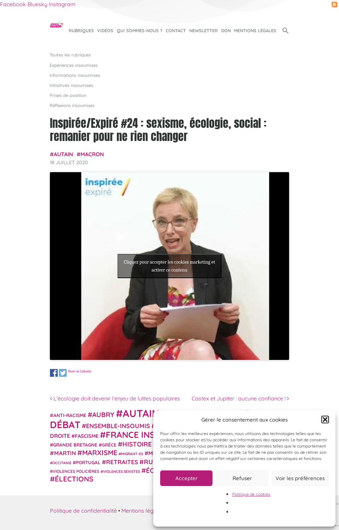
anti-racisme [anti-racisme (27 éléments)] (69, 415)
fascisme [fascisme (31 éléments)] (86, 436)
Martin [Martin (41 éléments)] (65, 453)
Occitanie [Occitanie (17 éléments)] (61, 462)
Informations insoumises (75, 75)
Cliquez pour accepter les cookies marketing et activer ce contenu (169, 266)
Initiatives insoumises (71, 85)
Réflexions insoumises (72, 105)
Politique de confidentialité (83, 510)
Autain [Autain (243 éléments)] (141, 413)
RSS (334, 4)
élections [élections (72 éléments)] (74, 478)
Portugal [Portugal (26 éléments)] (88, 462)
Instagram (62, 4)
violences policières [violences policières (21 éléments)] (76, 471)
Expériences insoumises (74, 65)
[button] (325, 419)
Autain (63, 154)
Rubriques (81, 30)
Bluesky (37, 4)
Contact (176, 30)
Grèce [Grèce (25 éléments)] (109, 445)
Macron (92, 154)
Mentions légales (255, 30)
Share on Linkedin (80, 371)
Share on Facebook (54, 373)
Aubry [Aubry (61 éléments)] (103, 414)
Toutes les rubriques (70, 55)
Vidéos (105, 30)
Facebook (13, 4)
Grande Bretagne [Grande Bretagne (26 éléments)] (75, 445)
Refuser (242, 478)
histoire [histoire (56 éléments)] (137, 444)
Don (226, 30)
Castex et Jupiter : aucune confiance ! (240, 398)
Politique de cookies (251, 494)
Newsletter (203, 30)
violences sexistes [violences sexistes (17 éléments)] (121, 471)
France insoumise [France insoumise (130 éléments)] (146, 434)
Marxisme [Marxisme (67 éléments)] (99, 452)
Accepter (186, 478)
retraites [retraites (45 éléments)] (122, 462)
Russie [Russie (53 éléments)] (155, 462)
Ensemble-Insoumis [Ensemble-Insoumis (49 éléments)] (118, 426)
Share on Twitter (63, 373)
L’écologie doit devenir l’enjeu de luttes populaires (115, 398)
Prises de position (68, 95)
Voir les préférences (300, 478)
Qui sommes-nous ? (140, 30)
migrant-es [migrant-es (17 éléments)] (132, 453)
